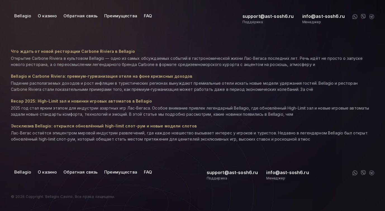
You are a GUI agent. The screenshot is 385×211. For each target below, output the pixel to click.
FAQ (148, 15)
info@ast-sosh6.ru (323, 16)
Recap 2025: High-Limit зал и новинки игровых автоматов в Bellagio (81, 101)
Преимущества (120, 15)
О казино (47, 15)
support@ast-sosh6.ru (268, 16)
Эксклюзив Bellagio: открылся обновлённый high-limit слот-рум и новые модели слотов (104, 126)
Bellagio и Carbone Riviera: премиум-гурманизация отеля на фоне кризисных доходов (101, 76)
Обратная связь (80, 15)
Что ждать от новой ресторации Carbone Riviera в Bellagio (73, 51)
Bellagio (22, 15)
